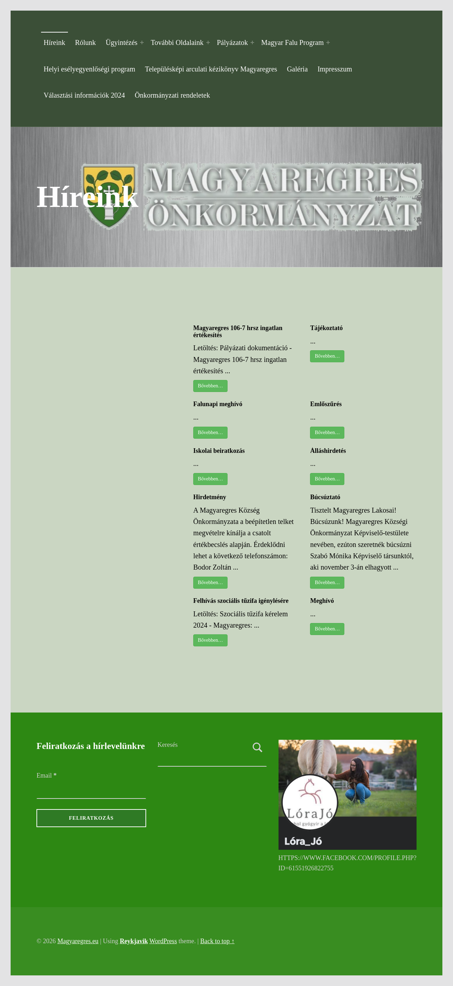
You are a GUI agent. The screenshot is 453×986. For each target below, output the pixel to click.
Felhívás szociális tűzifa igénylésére (240, 600)
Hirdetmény (209, 497)
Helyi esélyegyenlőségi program (89, 69)
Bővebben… (210, 385)
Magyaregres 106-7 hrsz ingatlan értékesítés (237, 331)
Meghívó (322, 600)
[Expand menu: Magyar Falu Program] (328, 42)
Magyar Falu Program (292, 42)
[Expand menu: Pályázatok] (252, 42)
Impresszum (334, 69)
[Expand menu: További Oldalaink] (208, 42)
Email (46, 775)
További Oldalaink (177, 42)
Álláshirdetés (328, 450)
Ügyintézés (121, 42)
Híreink (54, 42)
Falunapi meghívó (217, 404)
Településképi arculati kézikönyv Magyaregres (211, 69)
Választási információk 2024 (84, 95)
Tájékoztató (326, 327)
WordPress (163, 941)
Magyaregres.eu (77, 941)
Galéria (297, 69)
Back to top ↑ (217, 941)
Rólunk (85, 42)
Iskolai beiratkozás (219, 450)
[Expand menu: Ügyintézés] (142, 42)
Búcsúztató (325, 497)
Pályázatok (232, 42)
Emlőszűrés (326, 404)
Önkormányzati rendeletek (172, 95)
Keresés (167, 744)
